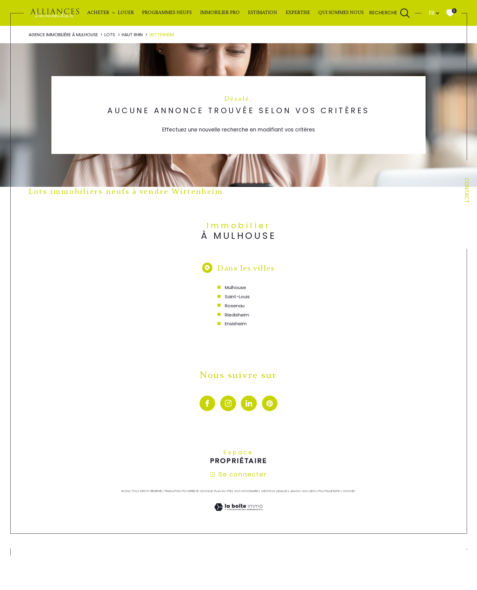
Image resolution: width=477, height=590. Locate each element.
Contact (466, 190)
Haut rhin (132, 35)
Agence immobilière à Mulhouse (63, 35)
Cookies (349, 491)
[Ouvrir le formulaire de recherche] (389, 13)
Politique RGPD (329, 491)
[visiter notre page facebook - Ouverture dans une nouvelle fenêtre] (207, 403)
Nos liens (309, 491)
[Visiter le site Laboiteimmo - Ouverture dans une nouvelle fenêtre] (238, 514)
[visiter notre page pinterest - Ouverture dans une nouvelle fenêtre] (270, 403)
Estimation (262, 12)
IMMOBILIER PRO (220, 12)
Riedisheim (237, 315)
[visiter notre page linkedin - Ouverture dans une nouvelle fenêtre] (249, 403)
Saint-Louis (237, 296)
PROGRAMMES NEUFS (167, 12)
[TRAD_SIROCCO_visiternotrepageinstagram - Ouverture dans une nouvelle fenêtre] (228, 403)
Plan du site (223, 491)
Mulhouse (235, 287)
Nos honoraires (246, 491)
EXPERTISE (298, 12)
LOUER (126, 12)
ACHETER (98, 12)
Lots (109, 35)
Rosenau (235, 305)
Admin (294, 491)
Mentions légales (274, 491)
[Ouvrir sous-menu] (113, 12)
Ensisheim (236, 323)
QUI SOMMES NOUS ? (342, 12)
